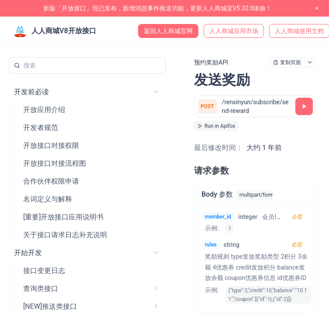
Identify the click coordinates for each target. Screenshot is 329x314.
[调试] (304, 106)
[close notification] (317, 8)
